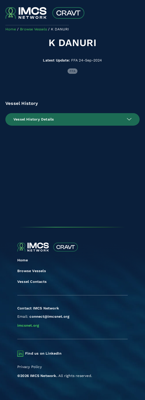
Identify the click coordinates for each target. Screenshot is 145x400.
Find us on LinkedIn (43, 353)
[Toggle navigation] (136, 13)
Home (22, 260)
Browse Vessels (31, 271)
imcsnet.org (28, 325)
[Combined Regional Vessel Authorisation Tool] (44, 13)
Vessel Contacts (32, 281)
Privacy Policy (29, 367)
